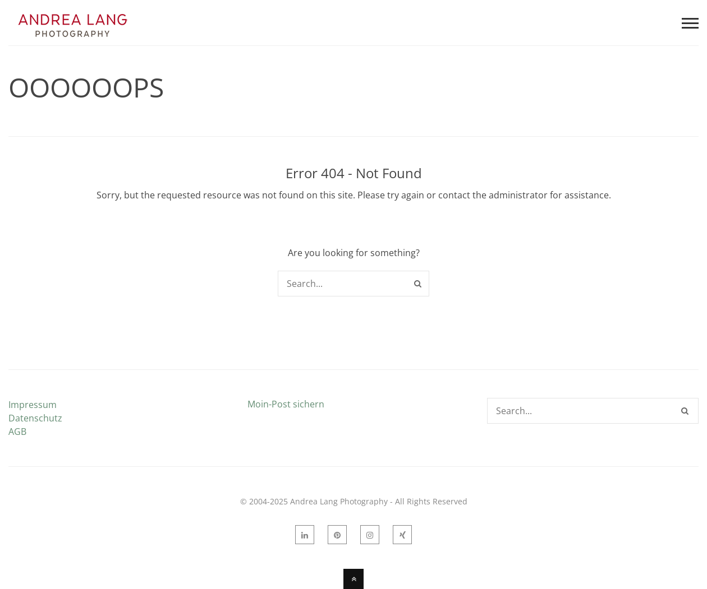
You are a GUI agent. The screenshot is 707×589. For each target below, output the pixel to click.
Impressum (32, 404)
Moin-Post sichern (285, 404)
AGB (17, 431)
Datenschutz (35, 418)
